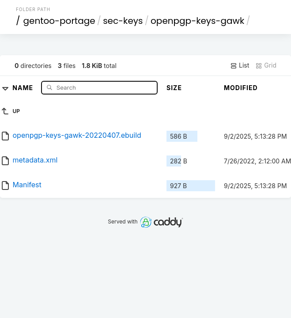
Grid (265, 65)
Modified (241, 87)
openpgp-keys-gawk (197, 21)
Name (23, 87)
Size (174, 87)
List (239, 65)
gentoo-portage (59, 21)
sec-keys (123, 21)
